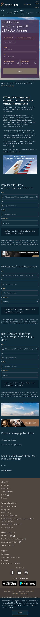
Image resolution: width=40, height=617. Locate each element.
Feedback (4, 560)
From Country (24, 593)
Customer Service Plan (9, 516)
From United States (25, 83)
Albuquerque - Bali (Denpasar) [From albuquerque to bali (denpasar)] (11, 445)
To (4, 54)
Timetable (9, 13)
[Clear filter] (37, 196)
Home (3, 83)
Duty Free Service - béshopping (13, 539)
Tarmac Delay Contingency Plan (12, 524)
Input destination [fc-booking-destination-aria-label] (9, 57)
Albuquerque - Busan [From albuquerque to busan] (8, 440)
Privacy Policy (9, 607)
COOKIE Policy (6, 513)
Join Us (5, 495)
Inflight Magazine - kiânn (11, 542)
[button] (24, 37)
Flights (12, 83)
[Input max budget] (20, 214)
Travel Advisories (7, 492)
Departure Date (9, 62)
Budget (3, 210)
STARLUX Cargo (8, 536)
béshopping (27, 4)
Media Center (6, 489)
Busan (3, 465)
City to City (21, 591)
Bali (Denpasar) (6, 470)
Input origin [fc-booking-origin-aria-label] (8, 49)
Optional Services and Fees (10, 563)
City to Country (30, 591)
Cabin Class (4, 219)
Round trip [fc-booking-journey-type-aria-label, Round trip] (7, 38)
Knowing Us (5, 485)
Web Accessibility (7, 527)
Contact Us (5, 554)
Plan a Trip (2, 13)
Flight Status (16, 13)
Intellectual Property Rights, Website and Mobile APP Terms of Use (17, 520)
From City (15, 593)
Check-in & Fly (22, 13)
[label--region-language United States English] (37, 4)
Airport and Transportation (10, 557)
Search (20, 71)
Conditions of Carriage (9, 506)
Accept (20, 613)
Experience (30, 13)
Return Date (25, 62)
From (5, 47)
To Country (7, 591)
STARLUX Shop (7, 545)
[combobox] (20, 197)
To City (14, 591)
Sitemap (4, 498)
